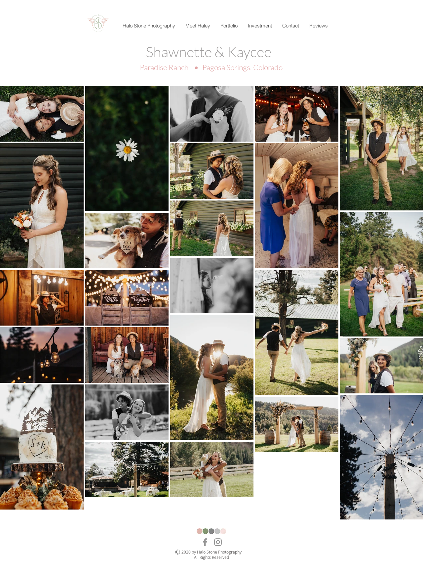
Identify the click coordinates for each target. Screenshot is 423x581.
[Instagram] (218, 542)
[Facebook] (205, 542)
